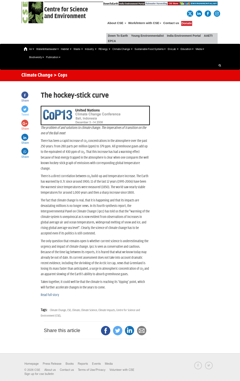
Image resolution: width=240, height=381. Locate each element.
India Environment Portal (184, 35)
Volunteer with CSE (122, 369)
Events (96, 363)
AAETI (208, 35)
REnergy (104, 49)
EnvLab (173, 49)
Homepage (31, 363)
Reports (83, 363)
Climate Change (122, 49)
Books (70, 363)
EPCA (112, 41)
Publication (53, 57)
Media (200, 49)
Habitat (66, 49)
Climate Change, (58, 310)
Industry (90, 49)
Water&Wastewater (47, 49)
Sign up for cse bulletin (39, 373)
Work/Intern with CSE (144, 23)
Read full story (50, 295)
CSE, (69, 310)
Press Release (52, 363)
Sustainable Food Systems (150, 49)
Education (187, 49)
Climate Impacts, (107, 310)
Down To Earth (118, 35)
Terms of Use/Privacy (91, 369)
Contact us (171, 23)
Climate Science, (89, 310)
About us (50, 369)
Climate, (76, 310)
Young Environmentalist (147, 35)
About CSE (116, 23)
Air (31, 49)
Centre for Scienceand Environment (66, 13)
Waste (78, 49)
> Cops (60, 75)
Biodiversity (36, 57)
